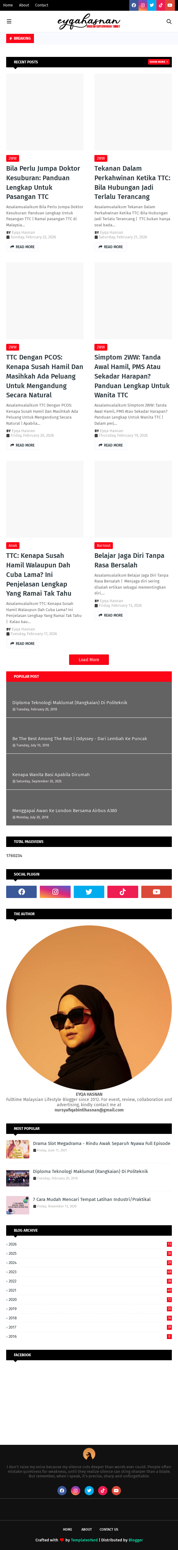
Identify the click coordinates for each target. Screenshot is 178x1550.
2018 (90, 1318)
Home (8, 5)
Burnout (103, 545)
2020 (90, 1299)
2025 (90, 1253)
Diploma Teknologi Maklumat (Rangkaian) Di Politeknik (69, 702)
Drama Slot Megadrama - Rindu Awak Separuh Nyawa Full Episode (101, 1143)
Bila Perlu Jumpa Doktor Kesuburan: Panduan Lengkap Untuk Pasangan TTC (43, 182)
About (24, 5)
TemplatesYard (84, 1540)
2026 (90, 1244)
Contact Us (109, 1530)
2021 (90, 1290)
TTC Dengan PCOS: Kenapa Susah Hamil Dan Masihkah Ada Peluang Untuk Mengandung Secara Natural (44, 376)
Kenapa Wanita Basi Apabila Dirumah (51, 774)
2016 (90, 1336)
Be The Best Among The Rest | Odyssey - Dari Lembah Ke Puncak (79, 738)
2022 (90, 1281)
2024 (90, 1262)
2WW (13, 158)
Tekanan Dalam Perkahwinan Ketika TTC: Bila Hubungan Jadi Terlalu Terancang (132, 182)
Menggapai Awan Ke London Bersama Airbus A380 (64, 810)
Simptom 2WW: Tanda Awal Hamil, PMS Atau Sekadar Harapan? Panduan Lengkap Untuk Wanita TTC (132, 376)
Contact (41, 5)
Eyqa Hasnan (23, 232)
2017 (90, 1327)
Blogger (136, 1540)
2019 (90, 1308)
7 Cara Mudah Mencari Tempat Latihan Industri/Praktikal (92, 1199)
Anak (13, 545)
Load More (89, 659)
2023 (90, 1272)
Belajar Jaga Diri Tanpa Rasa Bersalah (129, 560)
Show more (157, 61)
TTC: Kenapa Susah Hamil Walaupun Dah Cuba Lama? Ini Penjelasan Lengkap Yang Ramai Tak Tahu (39, 574)
